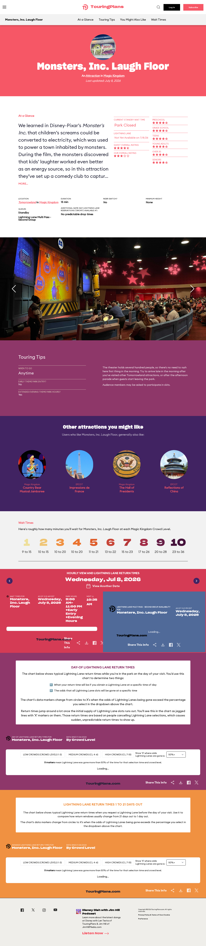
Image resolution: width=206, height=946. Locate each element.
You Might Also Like (133, 19)
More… (23, 183)
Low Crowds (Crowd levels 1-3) (42, 754)
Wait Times (158, 19)
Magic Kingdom (114, 76)
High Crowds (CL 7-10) (118, 754)
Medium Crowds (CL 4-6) (83, 754)
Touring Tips (107, 19)
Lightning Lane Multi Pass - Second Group (34, 218)
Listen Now (96, 933)
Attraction (93, 76)
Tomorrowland (27, 202)
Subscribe (193, 7)
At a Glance (86, 19)
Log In (172, 7)
